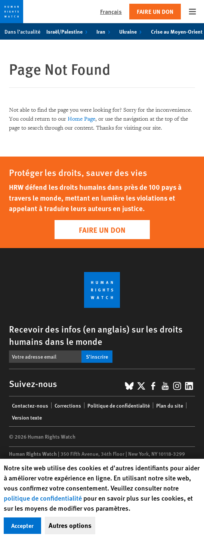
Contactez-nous (30, 405)
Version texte (27, 417)
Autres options (70, 525)
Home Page (81, 119)
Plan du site (169, 405)
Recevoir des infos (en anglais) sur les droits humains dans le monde (96, 334)
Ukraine (132, 31)
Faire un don (155, 11)
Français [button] (111, 11)
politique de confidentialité (43, 498)
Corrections (68, 405)
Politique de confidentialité (118, 405)
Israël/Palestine (68, 31)
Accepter (22, 525)
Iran (104, 31)
